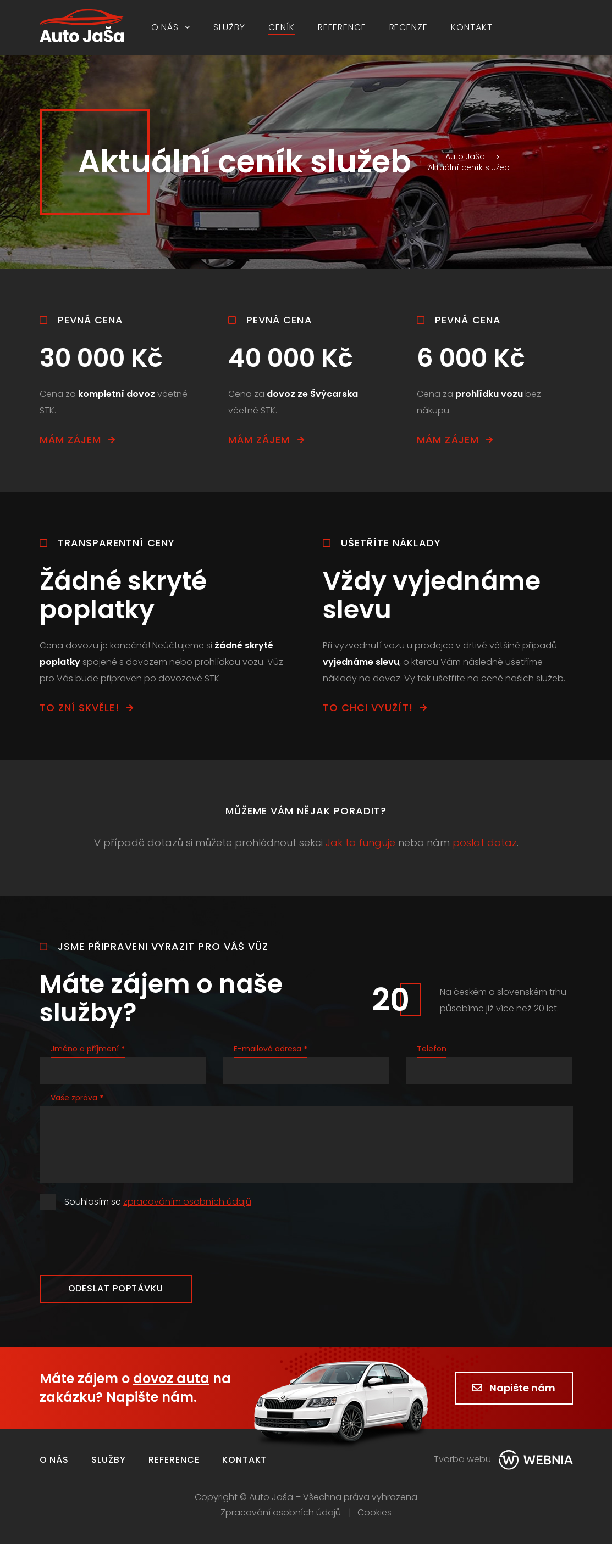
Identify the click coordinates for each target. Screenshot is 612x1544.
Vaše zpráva (77, 1097)
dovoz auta (171, 1378)
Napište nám (513, 1388)
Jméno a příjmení (88, 1048)
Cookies (374, 1513)
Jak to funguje (360, 842)
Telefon (431, 1048)
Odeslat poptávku (115, 1288)
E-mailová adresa (270, 1048)
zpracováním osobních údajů (187, 1201)
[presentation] (123, 1242)
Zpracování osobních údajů (280, 1513)
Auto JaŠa (456, 156)
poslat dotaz (485, 842)
